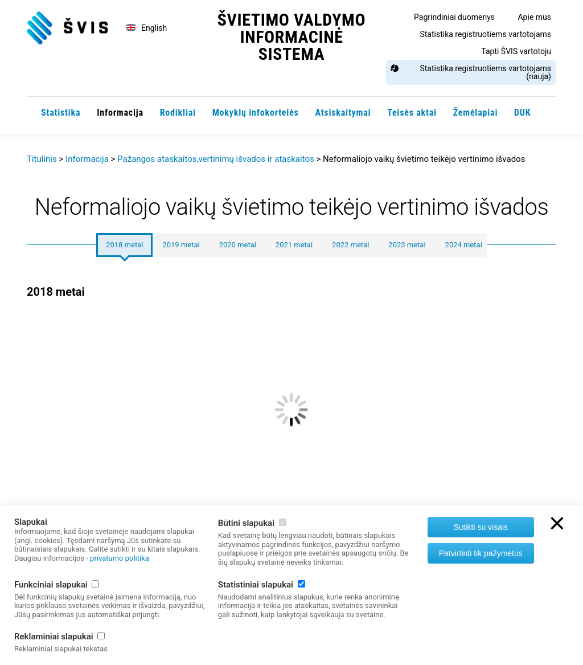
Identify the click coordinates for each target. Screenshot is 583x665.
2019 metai (180, 244)
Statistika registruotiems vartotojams (485, 34)
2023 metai (406, 244)
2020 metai (237, 244)
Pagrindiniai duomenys (454, 17)
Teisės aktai (412, 112)
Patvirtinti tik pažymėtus (481, 553)
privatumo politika (119, 558)
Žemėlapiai (475, 112)
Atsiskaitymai (343, 112)
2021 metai (294, 244)
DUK (522, 112)
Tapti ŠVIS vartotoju (516, 51)
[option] (291, 448)
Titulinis (42, 159)
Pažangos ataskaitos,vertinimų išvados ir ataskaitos (215, 159)
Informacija (120, 112)
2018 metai (124, 244)
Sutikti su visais (480, 527)
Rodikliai (178, 112)
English (154, 27)
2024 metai (463, 244)
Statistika (60, 112)
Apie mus (534, 17)
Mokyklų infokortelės (255, 112)
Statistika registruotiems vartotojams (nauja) (485, 72)
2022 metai (350, 244)
